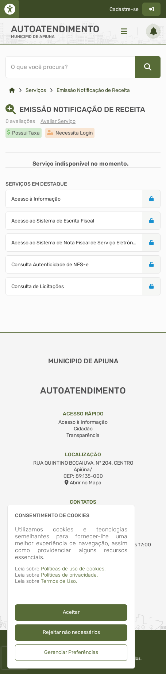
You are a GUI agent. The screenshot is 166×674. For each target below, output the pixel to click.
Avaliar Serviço (58, 121)
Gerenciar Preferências (71, 652)
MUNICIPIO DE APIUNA (33, 36)
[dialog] (71, 587)
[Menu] (124, 31)
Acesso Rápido (83, 414)
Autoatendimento (55, 29)
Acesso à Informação (83, 422)
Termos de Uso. (59, 581)
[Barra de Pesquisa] (81, 67)
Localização (83, 455)
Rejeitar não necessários (71, 632)
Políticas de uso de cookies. (73, 569)
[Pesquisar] (148, 67)
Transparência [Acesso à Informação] (83, 435)
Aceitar (71, 612)
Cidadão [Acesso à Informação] (83, 429)
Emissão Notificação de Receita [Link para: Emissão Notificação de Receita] (93, 90)
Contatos (83, 502)
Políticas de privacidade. (69, 575)
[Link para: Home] (12, 90)
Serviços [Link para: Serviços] (36, 90)
